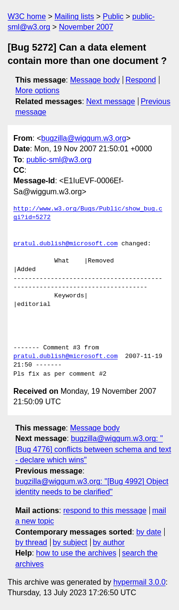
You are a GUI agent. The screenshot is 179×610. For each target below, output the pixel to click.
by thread (31, 542)
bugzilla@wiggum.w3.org (83, 138)
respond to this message (104, 510)
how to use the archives (76, 553)
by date (148, 532)
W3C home (27, 16)
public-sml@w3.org (58, 160)
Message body (95, 80)
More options (37, 90)
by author (109, 542)
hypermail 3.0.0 (139, 582)
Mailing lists (74, 16)
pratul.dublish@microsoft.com (65, 244)
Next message (110, 101)
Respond (141, 80)
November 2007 (86, 27)
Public (113, 16)
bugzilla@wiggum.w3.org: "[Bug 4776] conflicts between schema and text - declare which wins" (93, 449)
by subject (70, 542)
